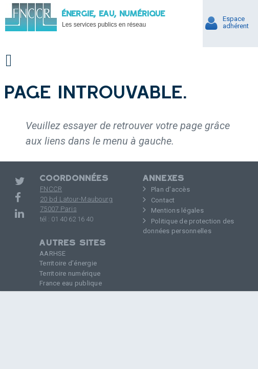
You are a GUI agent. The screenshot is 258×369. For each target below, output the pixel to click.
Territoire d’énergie (68, 263)
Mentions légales (177, 210)
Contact (163, 200)
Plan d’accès (170, 189)
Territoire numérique (69, 273)
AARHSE (52, 253)
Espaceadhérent (236, 22)
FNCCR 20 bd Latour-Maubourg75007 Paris (76, 199)
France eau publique (70, 283)
